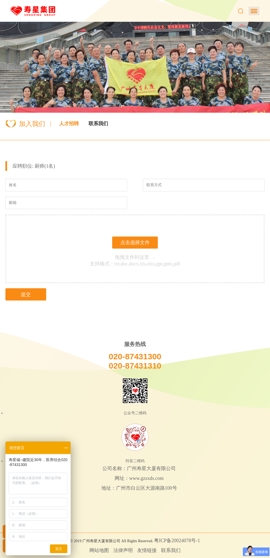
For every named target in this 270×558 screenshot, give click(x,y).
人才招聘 (69, 123)
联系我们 (98, 123)
